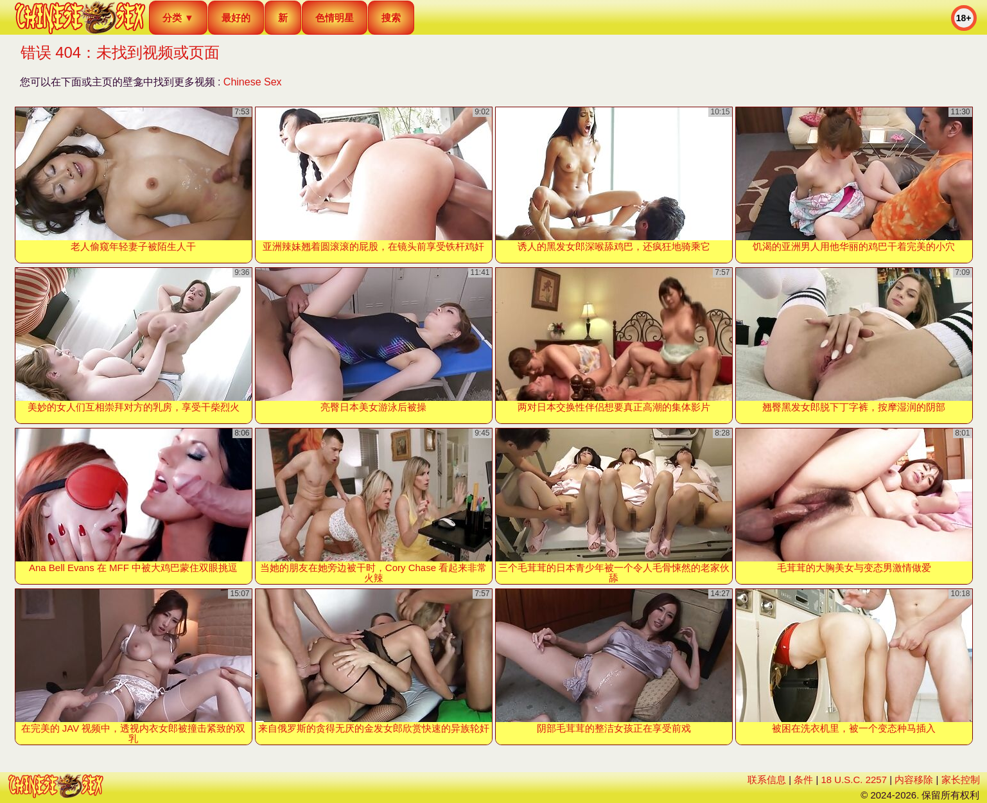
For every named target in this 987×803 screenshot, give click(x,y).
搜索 (391, 17)
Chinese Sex (252, 81)
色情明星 (334, 17)
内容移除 (914, 779)
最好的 (236, 17)
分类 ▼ (178, 17)
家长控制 (960, 779)
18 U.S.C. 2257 (854, 779)
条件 (803, 779)
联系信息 (766, 779)
